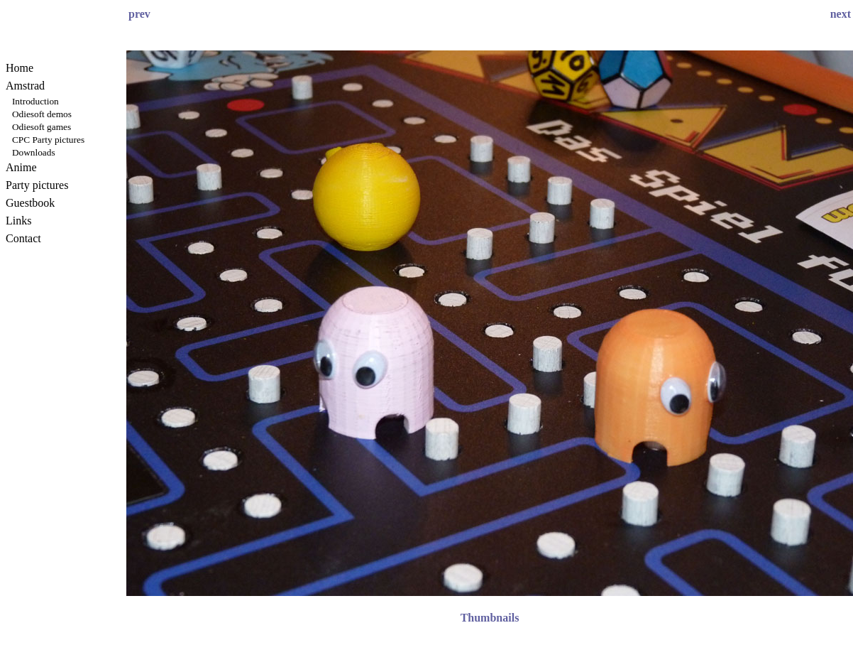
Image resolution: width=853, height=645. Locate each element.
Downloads (33, 152)
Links (18, 221)
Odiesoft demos (42, 114)
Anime (21, 167)
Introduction (35, 101)
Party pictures (37, 185)
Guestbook (30, 203)
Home (19, 68)
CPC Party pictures (48, 139)
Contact (23, 238)
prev (139, 14)
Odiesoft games (41, 126)
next (840, 14)
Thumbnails (490, 618)
